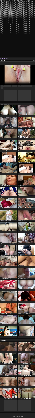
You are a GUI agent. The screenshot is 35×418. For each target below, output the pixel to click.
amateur (5, 86)
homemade (9, 86)
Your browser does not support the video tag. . (17, 75)
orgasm (16, 86)
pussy (19, 86)
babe (13, 86)
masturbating (30, 86)
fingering (22, 86)
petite (2, 86)
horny (26, 86)
